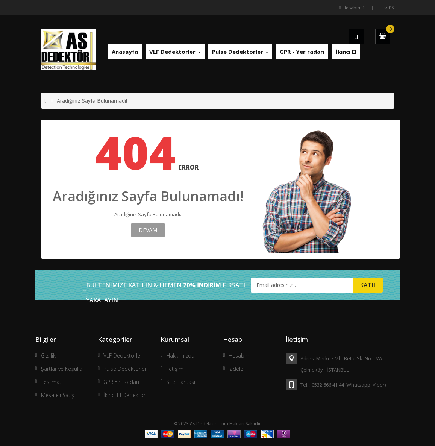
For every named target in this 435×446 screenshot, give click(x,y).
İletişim (174, 368)
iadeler (237, 368)
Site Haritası (180, 381)
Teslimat (51, 381)
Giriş (389, 7)
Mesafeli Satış (57, 395)
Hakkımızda (180, 355)
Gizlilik (48, 355)
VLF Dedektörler (122, 355)
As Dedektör (203, 423)
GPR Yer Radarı (121, 381)
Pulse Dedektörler (125, 368)
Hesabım (239, 355)
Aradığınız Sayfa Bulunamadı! (92, 100)
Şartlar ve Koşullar (62, 368)
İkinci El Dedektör (124, 395)
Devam (148, 230)
